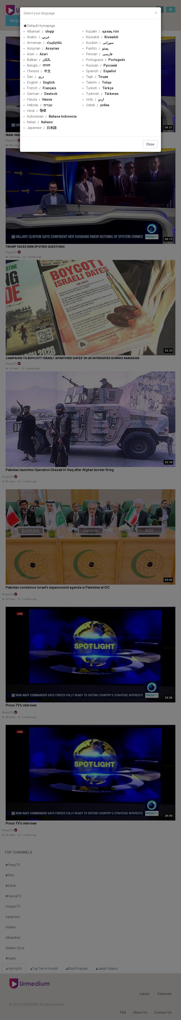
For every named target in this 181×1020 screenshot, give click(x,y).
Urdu (95, 99)
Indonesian (52, 116)
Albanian (40, 31)
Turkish (99, 88)
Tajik (97, 77)
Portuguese (105, 60)
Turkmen (102, 94)
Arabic (38, 37)
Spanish (101, 71)
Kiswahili (102, 37)
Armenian (44, 43)
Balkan (38, 60)
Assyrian (43, 48)
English (41, 82)
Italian (40, 122)
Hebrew (39, 105)
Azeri (37, 54)
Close (150, 144)
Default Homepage (39, 26)
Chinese (39, 71)
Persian (99, 54)
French (41, 88)
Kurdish (100, 43)
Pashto (97, 48)
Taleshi (98, 82)
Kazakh (102, 31)
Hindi (36, 111)
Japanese (42, 128)
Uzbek (97, 105)
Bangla (38, 65)
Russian (101, 65)
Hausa (39, 99)
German (42, 94)
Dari (35, 77)
